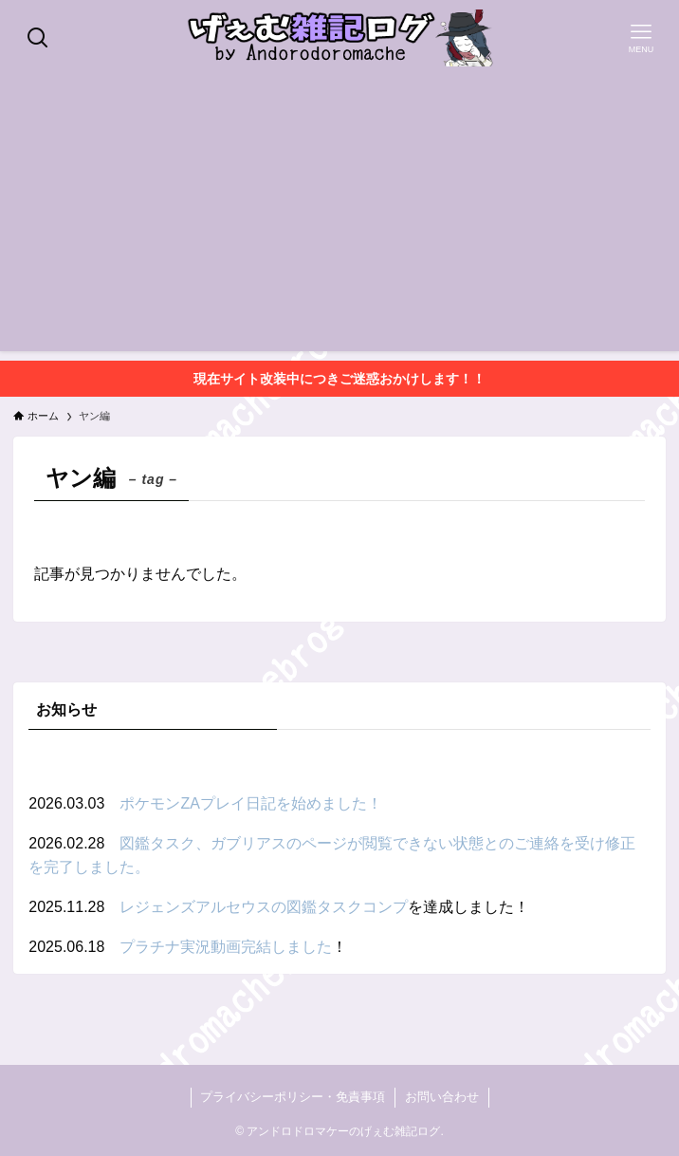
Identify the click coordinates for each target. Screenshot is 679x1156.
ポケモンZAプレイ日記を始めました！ (250, 803)
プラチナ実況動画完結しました (225, 947)
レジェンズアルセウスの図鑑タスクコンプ (263, 907)
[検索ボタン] (38, 38)
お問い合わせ (442, 1097)
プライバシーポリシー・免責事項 (292, 1097)
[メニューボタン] (641, 38)
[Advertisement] (339, 218)
